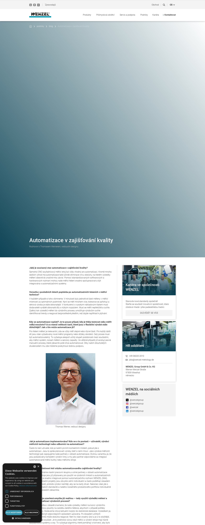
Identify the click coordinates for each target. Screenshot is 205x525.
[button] (172, 5)
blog (51, 26)
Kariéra (155, 15)
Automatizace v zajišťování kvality (73, 26)
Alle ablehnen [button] (31, 512)
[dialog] (22, 492)
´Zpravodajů (50, 5)
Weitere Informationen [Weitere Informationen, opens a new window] (28, 486)
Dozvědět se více (149, 313)
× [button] (38, 467)
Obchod (155, 5)
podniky (40, 26)
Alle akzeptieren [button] (14, 512)
